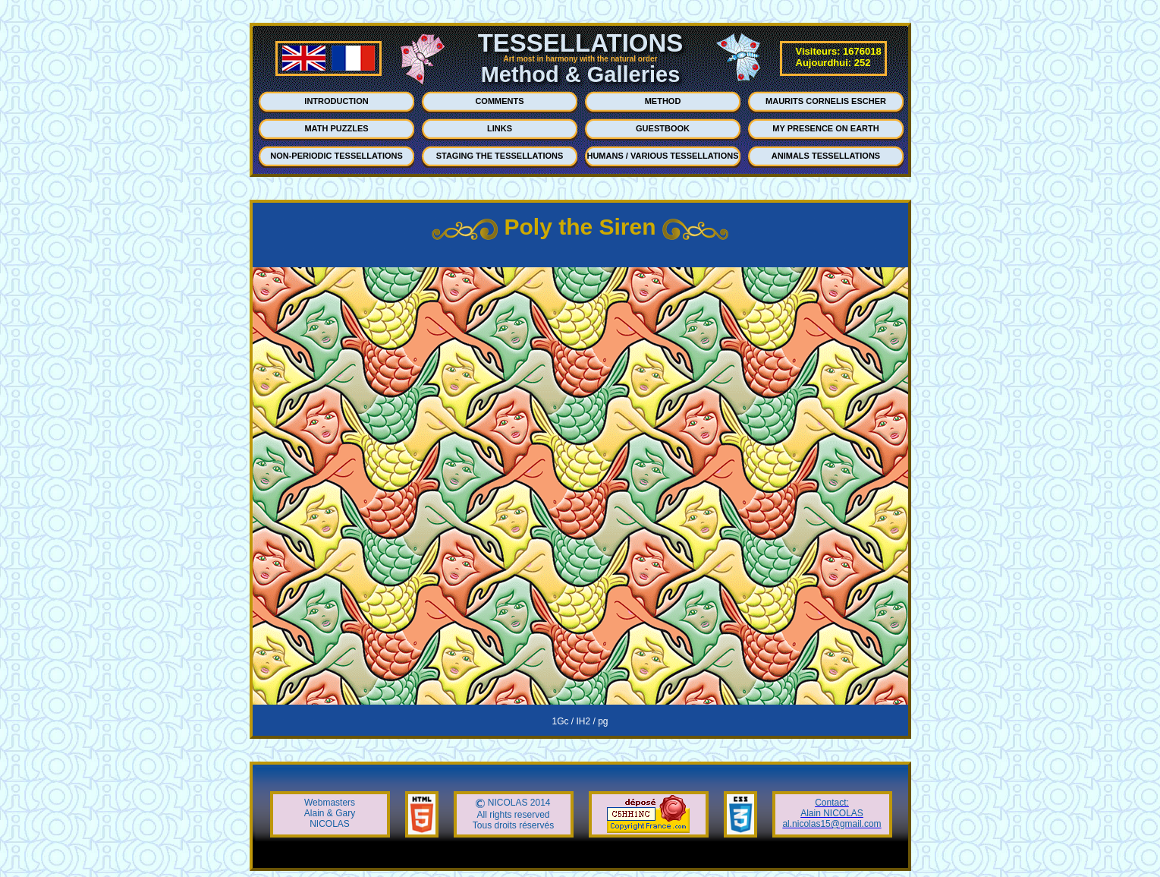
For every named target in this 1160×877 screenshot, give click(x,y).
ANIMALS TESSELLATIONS (826, 155)
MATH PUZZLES (336, 128)
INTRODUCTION (336, 101)
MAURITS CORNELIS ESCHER (825, 101)
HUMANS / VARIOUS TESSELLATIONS (662, 155)
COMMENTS (499, 101)
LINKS (499, 128)
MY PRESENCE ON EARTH (825, 128)
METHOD (663, 101)
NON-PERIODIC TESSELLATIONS (336, 155)
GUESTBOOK (663, 128)
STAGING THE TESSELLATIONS (500, 155)
